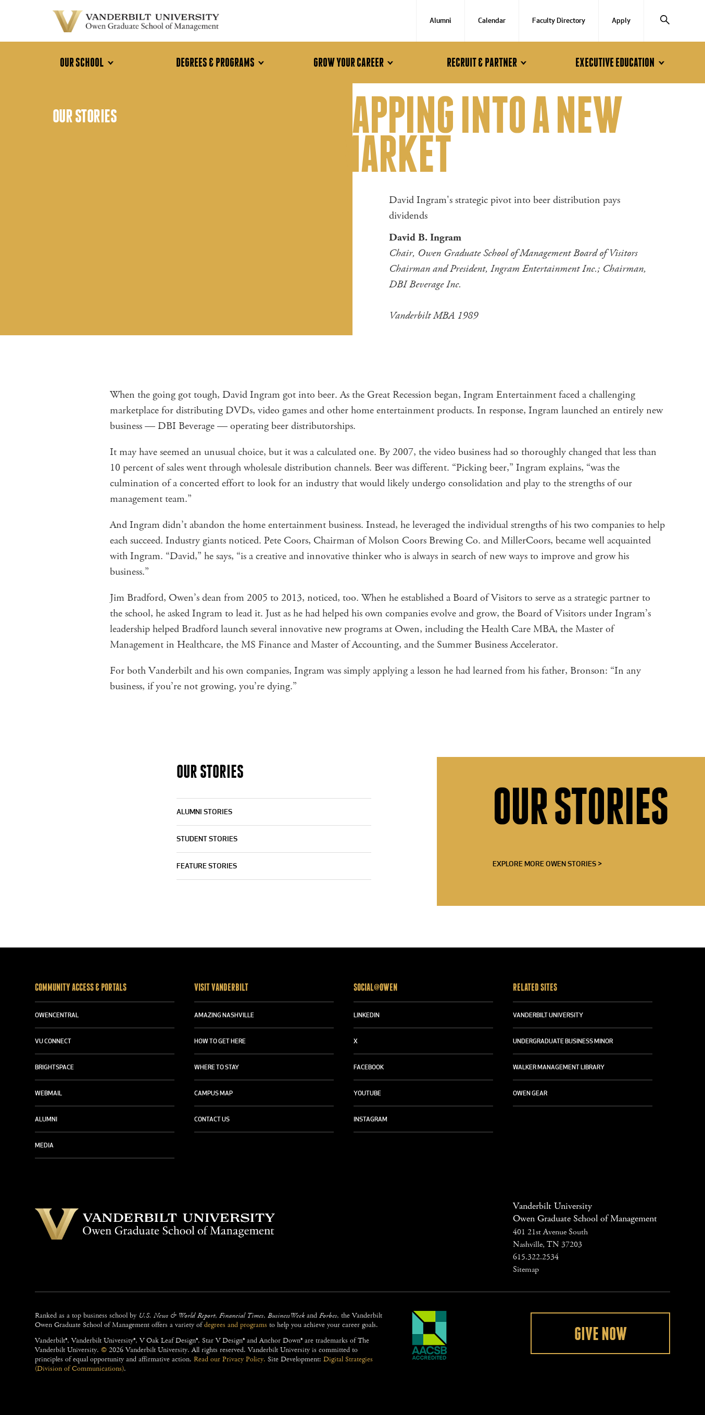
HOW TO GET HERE (220, 1042)
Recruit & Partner (488, 63)
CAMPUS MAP (213, 1094)
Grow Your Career (355, 63)
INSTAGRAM (370, 1120)
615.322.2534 (536, 1257)
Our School (88, 63)
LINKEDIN (367, 1016)
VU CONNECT (53, 1042)
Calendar (492, 21)
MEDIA (44, 1146)
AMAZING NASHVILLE (224, 1016)
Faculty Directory (558, 21)
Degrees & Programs (222, 63)
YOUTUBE (367, 1094)
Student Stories (207, 839)
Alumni (440, 21)
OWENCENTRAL (57, 1016)
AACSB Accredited (429, 1335)
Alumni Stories (204, 812)
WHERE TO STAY (216, 1068)
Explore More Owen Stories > (547, 864)
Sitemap (526, 1269)
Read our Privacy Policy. (230, 1359)
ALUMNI (46, 1120)
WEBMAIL (48, 1094)
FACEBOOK (369, 1068)
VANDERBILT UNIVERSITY (548, 1016)
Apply (621, 21)
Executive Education (621, 63)
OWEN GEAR (530, 1094)
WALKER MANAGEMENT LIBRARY (559, 1068)
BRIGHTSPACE (54, 1068)
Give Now (600, 1334)
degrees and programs (235, 1325)
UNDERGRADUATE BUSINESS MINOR (563, 1042)
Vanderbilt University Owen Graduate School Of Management (136, 23)
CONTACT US (212, 1120)
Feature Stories (207, 866)
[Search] (665, 21)
